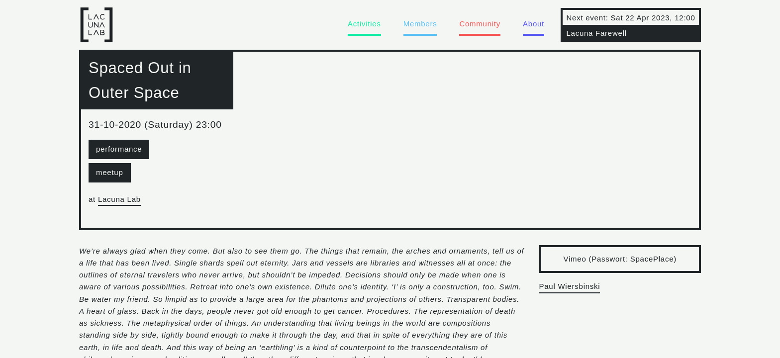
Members (420, 23)
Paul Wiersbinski (569, 286)
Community (479, 23)
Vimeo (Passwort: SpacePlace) (620, 259)
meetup (109, 172)
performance (119, 149)
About (533, 23)
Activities (364, 23)
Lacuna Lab (119, 199)
